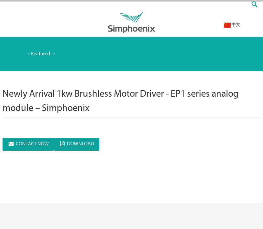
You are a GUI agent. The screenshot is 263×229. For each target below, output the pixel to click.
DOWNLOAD (80, 144)
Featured (40, 54)
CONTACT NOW (32, 144)
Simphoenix (14, 54)
